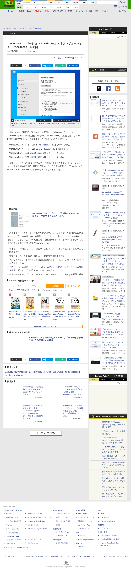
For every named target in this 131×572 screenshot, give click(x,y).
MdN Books (82, 536)
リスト (25, 66)
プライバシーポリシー (73, 556)
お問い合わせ (29, 556)
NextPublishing (33, 543)
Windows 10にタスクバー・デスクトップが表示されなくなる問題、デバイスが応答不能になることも (73, 411)
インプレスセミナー (35, 525)
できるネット (10, 544)
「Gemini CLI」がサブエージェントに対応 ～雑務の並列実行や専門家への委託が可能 (113, 360)
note (62, 66)
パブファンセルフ (107, 528)
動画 (97, 11)
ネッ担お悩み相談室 (13, 533)
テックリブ (79, 544)
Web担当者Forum (12, 517)
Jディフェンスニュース (86, 517)
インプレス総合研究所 (13, 521)
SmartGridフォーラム (35, 513)
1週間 (113, 33)
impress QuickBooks (108, 521)
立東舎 (58, 525)
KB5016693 (36, 153)
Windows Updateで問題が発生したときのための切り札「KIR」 (113, 465)
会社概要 (87, 556)
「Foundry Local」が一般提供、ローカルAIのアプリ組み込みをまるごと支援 (113, 449)
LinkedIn (75, 66)
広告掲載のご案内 (42, 556)
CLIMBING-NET (61, 536)
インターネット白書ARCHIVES (17, 547)
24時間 (103, 33)
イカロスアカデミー (85, 529)
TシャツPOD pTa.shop (109, 535)
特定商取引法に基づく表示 (119, 556)
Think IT (9, 513)
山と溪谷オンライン (63, 532)
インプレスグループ (100, 556)
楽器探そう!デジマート (64, 517)
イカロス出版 (80, 510)
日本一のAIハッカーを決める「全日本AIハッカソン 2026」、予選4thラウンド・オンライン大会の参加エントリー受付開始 (113, 347)
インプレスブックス (35, 539)
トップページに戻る (45, 433)
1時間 (94, 33)
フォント (105, 11)
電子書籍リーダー (74, 286)
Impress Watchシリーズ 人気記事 (109, 376)
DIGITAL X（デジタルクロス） (38, 529)
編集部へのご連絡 (57, 556)
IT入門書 (55, 286)
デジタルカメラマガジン (14, 540)
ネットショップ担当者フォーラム (39, 517)
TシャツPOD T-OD (63, 521)
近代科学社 (57, 540)
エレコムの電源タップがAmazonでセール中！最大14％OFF (112, 239)
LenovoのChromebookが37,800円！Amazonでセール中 (113, 194)
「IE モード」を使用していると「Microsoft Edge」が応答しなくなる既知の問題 (46, 267)
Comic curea (105, 517)
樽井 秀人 (58, 58)
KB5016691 (44, 145)
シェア (36, 66)
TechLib (81, 547)
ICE (99, 510)
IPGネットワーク (104, 532)
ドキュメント (80, 11)
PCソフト (36, 286)
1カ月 (123, 33)
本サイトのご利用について (12, 556)
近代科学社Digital (62, 543)
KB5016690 (36, 157)
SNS (90, 11)
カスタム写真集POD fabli (110, 539)
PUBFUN (101, 525)
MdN (77, 533)
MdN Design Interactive (86, 540)
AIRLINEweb (82, 513)
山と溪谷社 (57, 529)
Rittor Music (57, 510)
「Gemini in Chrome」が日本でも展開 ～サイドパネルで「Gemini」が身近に (113, 215)
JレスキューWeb (84, 525)
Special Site (100, 70)
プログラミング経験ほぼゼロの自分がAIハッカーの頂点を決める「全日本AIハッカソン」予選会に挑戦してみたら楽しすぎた (113, 285)
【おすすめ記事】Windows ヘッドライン (110, 417)
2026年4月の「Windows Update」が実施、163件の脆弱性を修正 (113, 424)
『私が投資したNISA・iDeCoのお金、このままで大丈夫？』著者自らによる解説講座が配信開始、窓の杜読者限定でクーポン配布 (114, 264)
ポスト (18, 66)
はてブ (49, 66)
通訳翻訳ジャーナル (85, 521)
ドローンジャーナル (13, 529)
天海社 (103, 513)
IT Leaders (9, 525)
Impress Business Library (36, 521)
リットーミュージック (63, 513)
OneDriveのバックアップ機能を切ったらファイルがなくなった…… (113, 480)
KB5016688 (49, 149)
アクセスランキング (103, 29)
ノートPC (17, 286)
